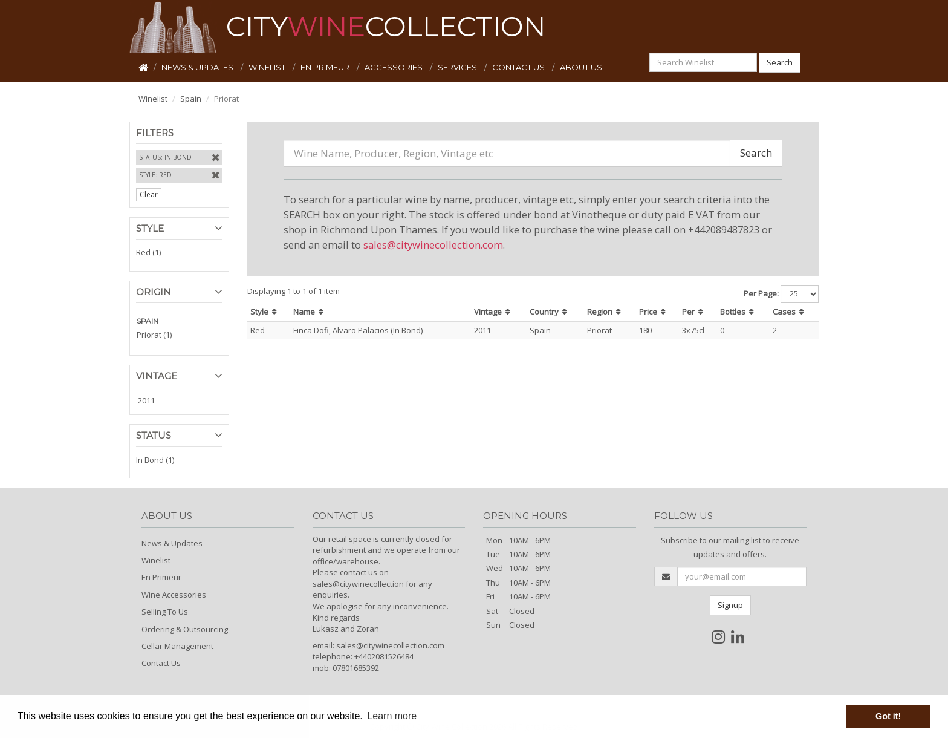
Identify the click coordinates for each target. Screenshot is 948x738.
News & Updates (172, 543)
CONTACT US (519, 67)
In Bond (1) (155, 459)
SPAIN (147, 320)
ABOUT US (581, 67)
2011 (146, 400)
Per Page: (761, 293)
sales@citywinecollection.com (433, 245)
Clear (149, 194)
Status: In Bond (165, 157)
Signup (730, 604)
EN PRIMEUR (325, 67)
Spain (190, 98)
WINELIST (267, 67)
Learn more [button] (392, 716)
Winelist (152, 98)
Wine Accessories (173, 594)
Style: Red (155, 175)
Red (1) (148, 252)
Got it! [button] (888, 716)
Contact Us (161, 663)
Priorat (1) (154, 334)
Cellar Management (177, 646)
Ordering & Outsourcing (184, 629)
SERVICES (458, 67)
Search (780, 62)
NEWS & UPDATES (198, 67)
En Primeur (161, 577)
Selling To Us (164, 611)
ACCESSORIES (394, 67)
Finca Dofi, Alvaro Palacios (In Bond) (358, 330)
